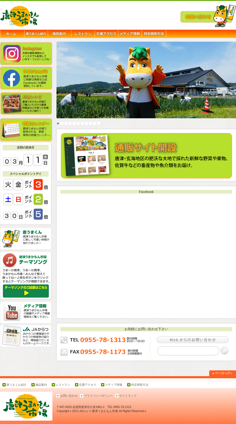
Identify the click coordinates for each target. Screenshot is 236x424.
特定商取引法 (139, 384)
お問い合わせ (69, 395)
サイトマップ (127, 395)
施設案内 (41, 384)
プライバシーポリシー (98, 395)
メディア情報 (113, 384)
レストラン (63, 384)
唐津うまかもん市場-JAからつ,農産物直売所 (25, 16)
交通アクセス (87, 384)
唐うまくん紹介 (16, 384)
